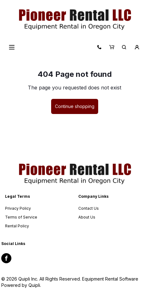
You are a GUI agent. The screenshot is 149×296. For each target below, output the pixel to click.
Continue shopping (74, 106)
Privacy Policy (18, 208)
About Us (86, 217)
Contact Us (88, 208)
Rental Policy (17, 226)
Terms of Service (21, 217)
